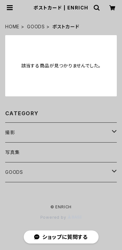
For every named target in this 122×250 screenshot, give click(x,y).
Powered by (61, 217)
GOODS (36, 26)
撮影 (10, 132)
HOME (12, 26)
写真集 (12, 152)
